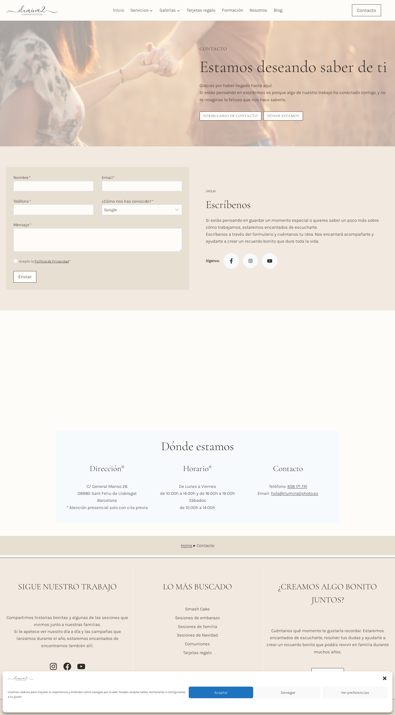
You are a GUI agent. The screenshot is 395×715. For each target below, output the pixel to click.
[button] (384, 678)
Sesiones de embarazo (197, 617)
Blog (278, 10)
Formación (232, 10)
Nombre (23, 178)
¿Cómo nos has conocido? (128, 202)
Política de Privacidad (52, 262)
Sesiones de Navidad (197, 635)
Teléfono (23, 202)
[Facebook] (231, 262)
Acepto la (46, 262)
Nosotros (258, 10)
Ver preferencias (355, 692)
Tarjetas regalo (201, 10)
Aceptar (221, 692)
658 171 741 (297, 488)
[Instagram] (250, 262)
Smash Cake (197, 608)
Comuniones (197, 643)
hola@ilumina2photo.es (294, 495)
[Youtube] (269, 262)
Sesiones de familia (197, 626)
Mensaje (23, 226)
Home (186, 547)
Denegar (288, 692)
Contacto (366, 10)
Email (108, 178)
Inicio (118, 10)
